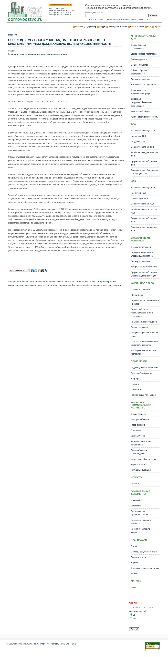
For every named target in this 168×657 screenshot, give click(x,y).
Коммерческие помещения (143, 395)
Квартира (135, 379)
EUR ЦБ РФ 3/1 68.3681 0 (60, 15)
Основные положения (141, 289)
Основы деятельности (141, 247)
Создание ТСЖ (138, 141)
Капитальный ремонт (140, 111)
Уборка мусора (138, 436)
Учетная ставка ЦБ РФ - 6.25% (62, 11)
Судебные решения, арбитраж (145, 568)
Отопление (136, 430)
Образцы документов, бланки (144, 552)
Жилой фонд (137, 295)
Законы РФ (136, 506)
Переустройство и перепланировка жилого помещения (142, 312)
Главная (79, 27)
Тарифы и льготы (139, 464)
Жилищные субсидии (141, 470)
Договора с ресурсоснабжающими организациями (141, 102)
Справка (158, 27)
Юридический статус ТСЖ (143, 131)
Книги (133, 587)
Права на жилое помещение (144, 322)
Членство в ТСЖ (138, 136)
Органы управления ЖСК (142, 204)
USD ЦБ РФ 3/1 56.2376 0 (60, 13)
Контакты (55, 644)
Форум (102, 27)
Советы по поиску (128, 19)
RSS (149, 27)
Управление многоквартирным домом (47, 54)
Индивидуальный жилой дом (144, 368)
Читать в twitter (137, 27)
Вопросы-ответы (138, 557)
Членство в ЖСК (138, 193)
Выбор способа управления (144, 54)
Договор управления (140, 79)
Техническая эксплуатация (143, 85)
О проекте (44, 644)
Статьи (134, 546)
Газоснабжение (138, 425)
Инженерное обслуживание (143, 459)
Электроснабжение (140, 419)
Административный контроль (144, 117)
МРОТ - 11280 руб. (57, 9)
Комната (135, 384)
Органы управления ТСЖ (142, 147)
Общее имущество (139, 65)
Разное (134, 573)
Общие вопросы (138, 414)
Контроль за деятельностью (144, 267)
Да (134, 615)
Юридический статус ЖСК (143, 187)
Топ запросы (143, 19)
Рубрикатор (91, 27)
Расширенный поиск (118, 27)
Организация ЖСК (139, 198)
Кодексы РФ (136, 500)
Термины (135, 562)
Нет (134, 619)
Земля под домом (17, 54)
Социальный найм (139, 327)
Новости (12, 35)
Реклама (65, 644)
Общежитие (136, 389)
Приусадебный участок (141, 373)
